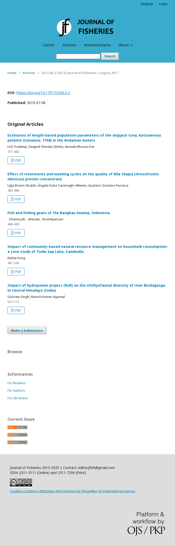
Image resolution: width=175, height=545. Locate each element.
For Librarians (17, 398)
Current (48, 45)
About (124, 45)
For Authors (16, 390)
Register (147, 4)
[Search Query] (78, 56)
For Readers (16, 383)
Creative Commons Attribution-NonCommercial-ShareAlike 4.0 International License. (73, 491)
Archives (69, 45)
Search (109, 56)
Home (11, 73)
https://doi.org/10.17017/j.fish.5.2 (43, 92)
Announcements (97, 45)
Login (163, 4)
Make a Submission (27, 330)
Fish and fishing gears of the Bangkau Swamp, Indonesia (58, 212)
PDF (17, 160)
